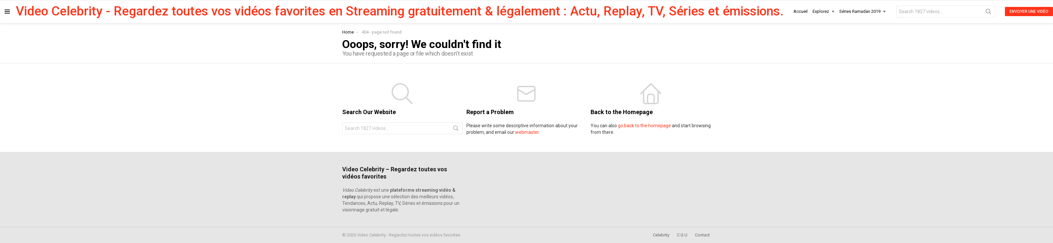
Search (988, 13)
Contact (702, 234)
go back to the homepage (644, 125)
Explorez (821, 13)
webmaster (527, 132)
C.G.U (682, 234)
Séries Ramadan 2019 (859, 13)
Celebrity (661, 234)
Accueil (800, 11)
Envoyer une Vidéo (1029, 11)
